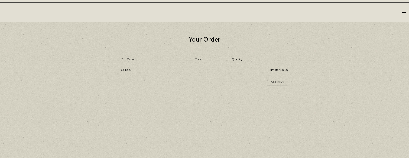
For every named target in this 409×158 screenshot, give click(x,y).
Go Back (126, 70)
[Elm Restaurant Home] (11, 12)
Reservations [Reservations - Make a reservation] (386, 12)
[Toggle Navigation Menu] (404, 12)
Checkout (277, 81)
